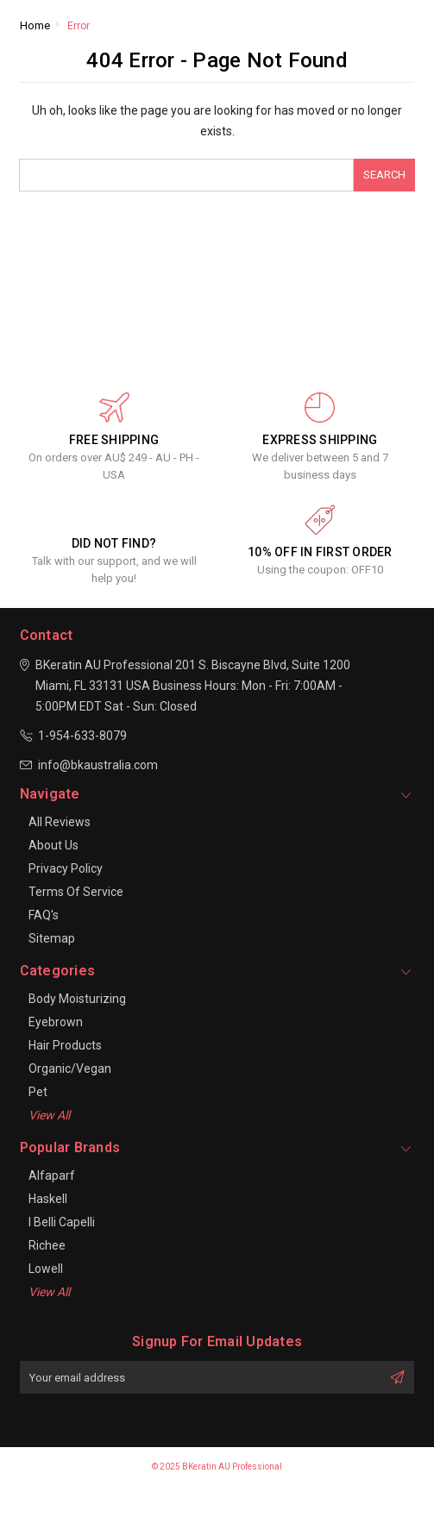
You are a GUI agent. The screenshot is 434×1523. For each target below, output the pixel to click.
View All (49, 1115)
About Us (53, 845)
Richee (47, 1245)
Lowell (45, 1268)
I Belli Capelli (61, 1222)
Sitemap (51, 938)
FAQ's (43, 915)
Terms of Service (75, 892)
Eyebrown (55, 1022)
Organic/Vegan (69, 1068)
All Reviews (59, 822)
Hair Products (65, 1045)
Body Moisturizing (77, 999)
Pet (37, 1092)
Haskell (47, 1199)
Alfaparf (51, 1175)
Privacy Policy (65, 868)
